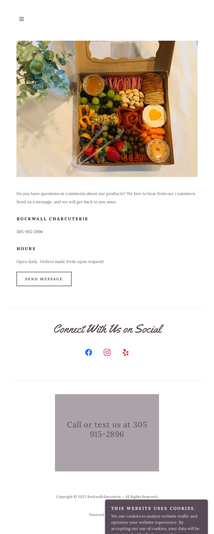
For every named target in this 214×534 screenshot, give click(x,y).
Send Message (44, 279)
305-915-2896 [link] (29, 231)
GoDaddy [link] (117, 514)
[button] (30, 19)
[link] (88, 353)
